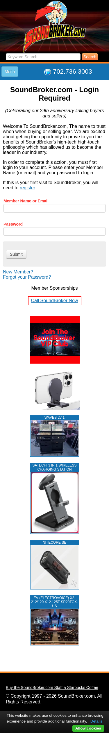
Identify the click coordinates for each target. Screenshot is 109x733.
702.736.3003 (72, 71)
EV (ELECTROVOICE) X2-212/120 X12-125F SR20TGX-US (54, 602)
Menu (10, 71)
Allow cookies (88, 728)
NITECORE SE (54, 542)
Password (13, 224)
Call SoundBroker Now (54, 300)
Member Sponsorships (54, 288)
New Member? (18, 271)
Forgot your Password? (27, 277)
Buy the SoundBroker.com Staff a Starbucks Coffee (52, 687)
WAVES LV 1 (54, 418)
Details (96, 721)
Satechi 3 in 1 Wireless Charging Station (55, 467)
